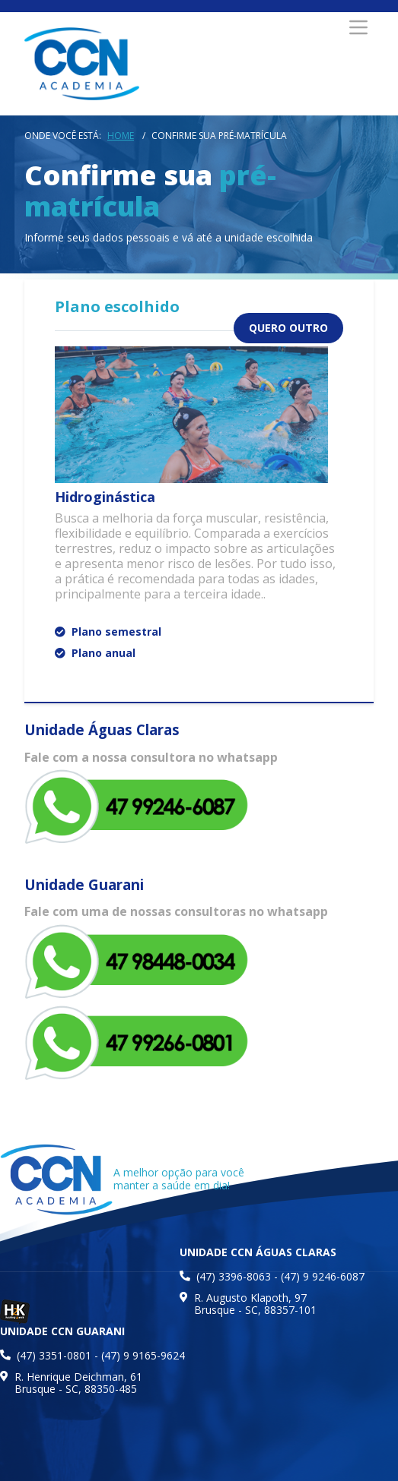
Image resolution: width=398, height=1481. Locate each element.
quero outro (288, 328)
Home (120, 135)
